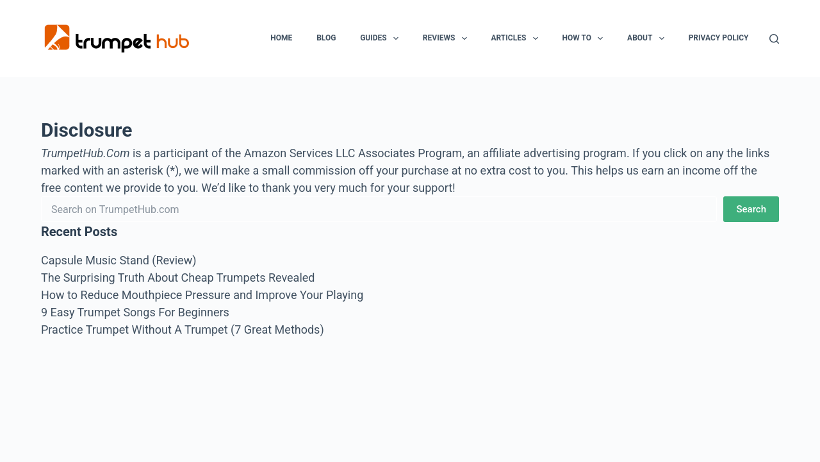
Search (751, 209)
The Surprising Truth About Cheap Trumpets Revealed (178, 277)
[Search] (774, 39)
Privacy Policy (719, 37)
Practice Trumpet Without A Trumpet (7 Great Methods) (182, 329)
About (648, 38)
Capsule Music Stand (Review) (118, 260)
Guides (382, 38)
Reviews (447, 38)
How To (585, 38)
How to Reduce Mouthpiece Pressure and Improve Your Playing (202, 295)
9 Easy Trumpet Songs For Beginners (135, 312)
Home (281, 37)
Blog (326, 37)
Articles (517, 38)
